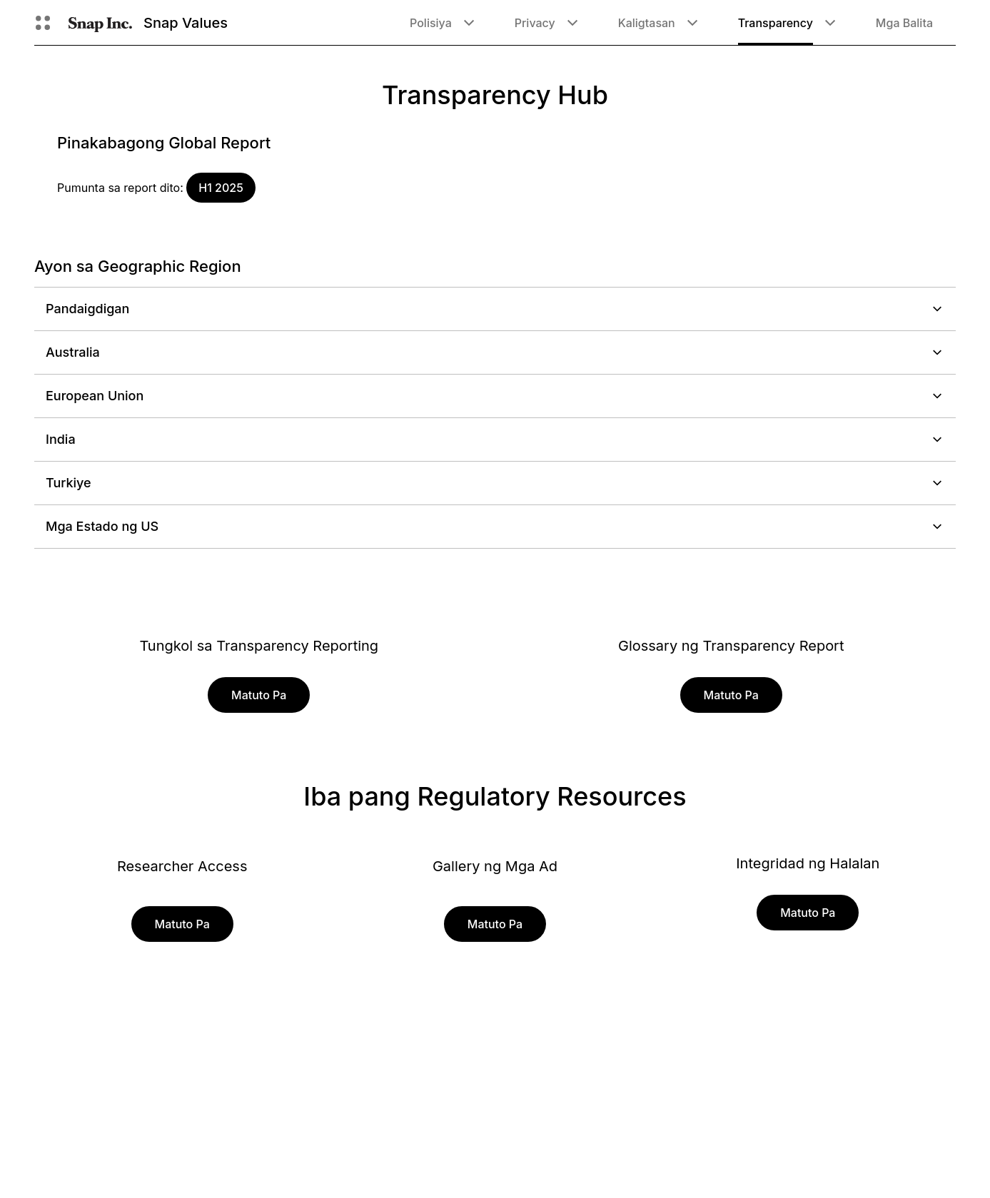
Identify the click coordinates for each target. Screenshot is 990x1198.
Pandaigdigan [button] (495, 308)
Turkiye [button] (495, 482)
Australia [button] (495, 352)
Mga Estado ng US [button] (495, 526)
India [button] (495, 439)
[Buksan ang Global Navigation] (43, 23)
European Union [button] (495, 395)
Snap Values (185, 22)
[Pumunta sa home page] (100, 23)
